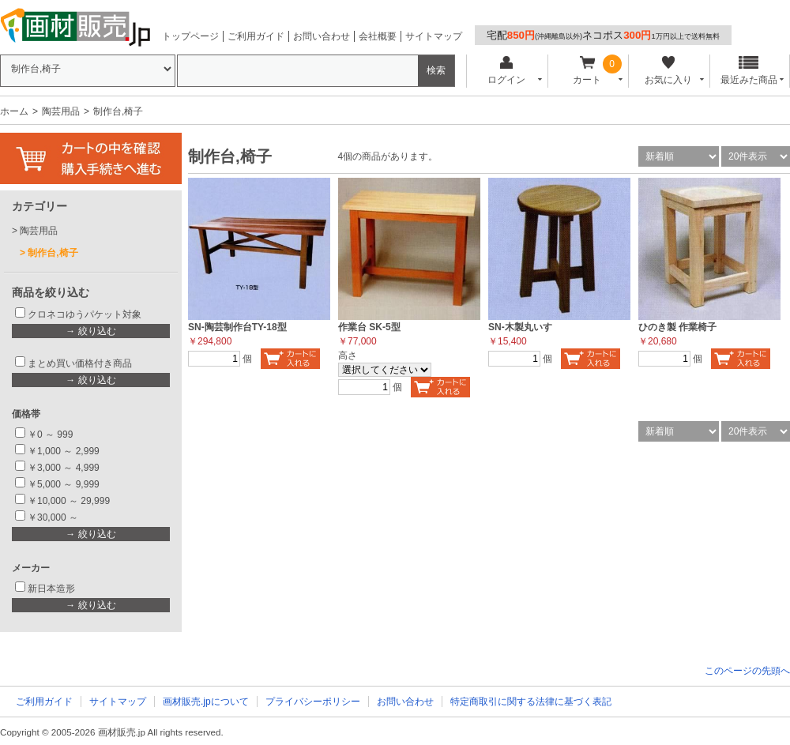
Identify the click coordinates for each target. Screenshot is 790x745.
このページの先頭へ (747, 670)
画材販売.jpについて (206, 701)
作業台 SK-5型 (369, 327)
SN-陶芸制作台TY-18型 (237, 327)
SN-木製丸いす (520, 327)
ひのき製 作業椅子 (677, 327)
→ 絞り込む (90, 331)
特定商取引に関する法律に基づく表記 (530, 701)
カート (587, 70)
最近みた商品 (749, 70)
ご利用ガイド (256, 36)
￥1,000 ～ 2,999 (64, 451)
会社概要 (378, 36)
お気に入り (668, 70)
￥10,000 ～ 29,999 (69, 500)
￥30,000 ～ (54, 517)
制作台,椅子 (52, 252)
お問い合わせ (321, 36)
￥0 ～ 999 (50, 434)
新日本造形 (51, 588)
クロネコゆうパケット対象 (84, 314)
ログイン (506, 70)
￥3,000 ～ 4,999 (64, 467)
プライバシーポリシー (312, 701)
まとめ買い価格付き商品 (80, 363)
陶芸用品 (61, 111)
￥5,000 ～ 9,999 (64, 484)
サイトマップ (433, 36)
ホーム (14, 111)
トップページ (190, 36)
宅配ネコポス (603, 35)
